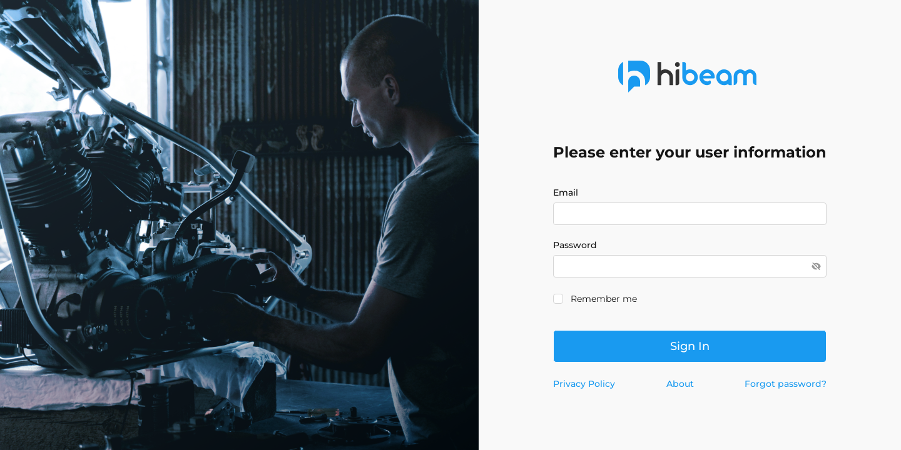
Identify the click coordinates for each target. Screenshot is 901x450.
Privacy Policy (584, 383)
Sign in (690, 346)
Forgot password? (786, 383)
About (680, 383)
